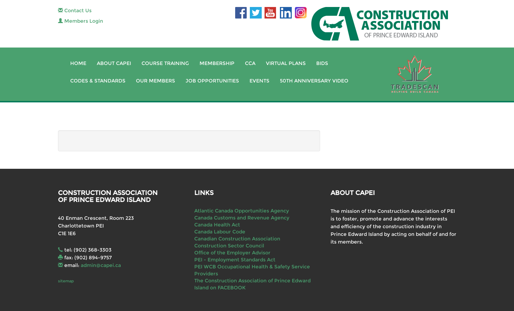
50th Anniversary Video (314, 81)
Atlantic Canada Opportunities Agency (241, 211)
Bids (322, 63)
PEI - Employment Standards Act (234, 259)
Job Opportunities (212, 81)
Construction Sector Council (229, 246)
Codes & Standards (97, 81)
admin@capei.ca (101, 265)
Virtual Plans (286, 63)
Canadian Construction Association (237, 239)
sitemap (66, 281)
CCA (250, 63)
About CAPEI (114, 63)
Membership (217, 63)
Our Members (155, 81)
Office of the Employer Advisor (232, 252)
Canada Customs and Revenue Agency (241, 218)
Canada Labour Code (219, 232)
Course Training (165, 63)
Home (78, 63)
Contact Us (75, 10)
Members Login (80, 21)
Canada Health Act (217, 225)
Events (259, 81)
